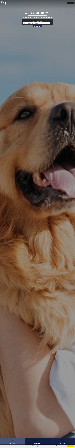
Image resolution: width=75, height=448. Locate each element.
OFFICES (47, 2)
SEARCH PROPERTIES (24, 2)
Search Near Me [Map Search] (37, 26)
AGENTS (38, 2)
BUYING (30, 2)
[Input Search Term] (36, 23)
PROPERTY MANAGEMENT (61, 2)
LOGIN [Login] (73, 2)
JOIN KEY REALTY (53, 2)
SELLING (34, 2)
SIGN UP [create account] (69, 2)
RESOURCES (43, 2)
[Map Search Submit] (51, 23)
